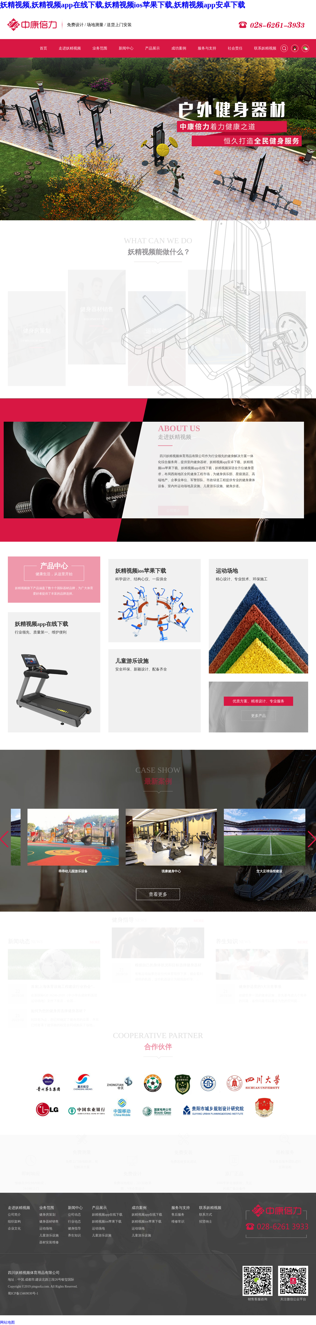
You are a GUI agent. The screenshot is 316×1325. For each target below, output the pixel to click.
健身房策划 (47, 1214)
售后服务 (177, 1214)
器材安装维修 (49, 1242)
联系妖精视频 (210, 1208)
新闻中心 (75, 1208)
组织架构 (14, 1221)
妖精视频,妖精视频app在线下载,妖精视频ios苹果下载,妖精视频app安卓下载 (122, 5)
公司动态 (74, 1214)
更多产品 (258, 716)
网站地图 (7, 1322)
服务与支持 (180, 1208)
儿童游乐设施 (49, 1235)
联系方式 (205, 1214)
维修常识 (177, 1221)
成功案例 (139, 1208)
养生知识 (74, 1235)
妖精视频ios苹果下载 (107, 1221)
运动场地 (45, 1228)
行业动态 (74, 1221)
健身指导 (74, 1228)
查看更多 (158, 894)
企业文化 (14, 1228)
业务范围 (46, 1208)
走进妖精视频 (19, 1208)
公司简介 (14, 1214)
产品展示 (99, 1208)
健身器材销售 (49, 1221)
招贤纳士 (205, 1221)
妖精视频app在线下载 (107, 1214)
